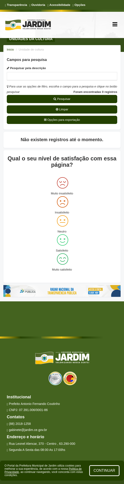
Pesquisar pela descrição (26, 68)
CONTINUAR (104, 470)
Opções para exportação (62, 119)
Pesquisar (62, 99)
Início (10, 49)
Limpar (62, 109)
